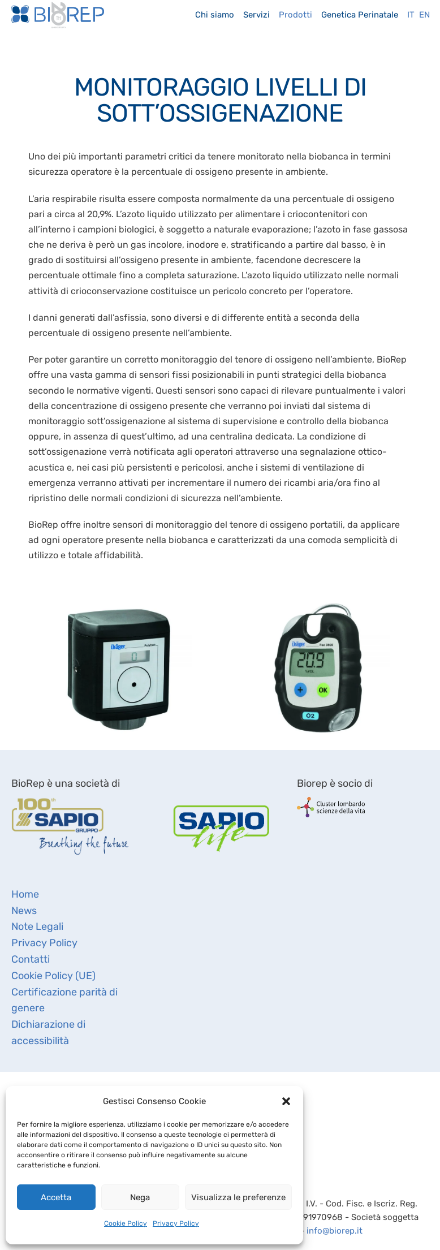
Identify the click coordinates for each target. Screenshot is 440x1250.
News (24, 910)
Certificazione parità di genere (64, 1000)
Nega (140, 1197)
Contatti (30, 959)
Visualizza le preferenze (238, 1197)
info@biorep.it (335, 1231)
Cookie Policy (125, 1223)
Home (25, 894)
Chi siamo (214, 15)
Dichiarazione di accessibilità (48, 1032)
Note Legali (37, 926)
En (424, 15)
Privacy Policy (176, 1223)
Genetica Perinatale (359, 15)
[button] (286, 1101)
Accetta (56, 1197)
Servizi (256, 15)
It (411, 15)
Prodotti (295, 15)
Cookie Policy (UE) (53, 975)
